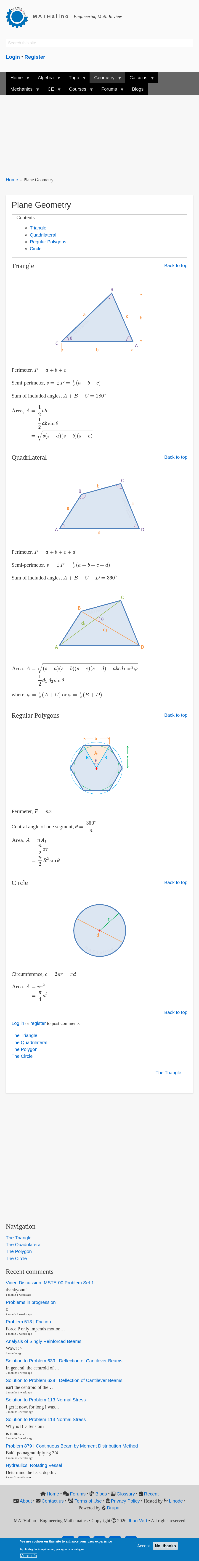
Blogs (101, 1493)
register (38, 1023)
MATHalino (51, 16)
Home (12, 179)
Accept (143, 1546)
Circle (36, 248)
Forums (78, 1493)
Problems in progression (31, 1302)
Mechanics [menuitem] (22, 91)
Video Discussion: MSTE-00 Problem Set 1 (50, 1282)
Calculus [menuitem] (139, 79)
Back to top (175, 265)
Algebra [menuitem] (47, 79)
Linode (176, 1500)
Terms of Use (88, 1500)
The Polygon (25, 1049)
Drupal (114, 1507)
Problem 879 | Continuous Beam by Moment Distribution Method (72, 1445)
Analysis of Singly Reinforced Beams (43, 1341)
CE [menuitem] (52, 91)
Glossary (126, 1493)
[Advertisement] (99, 133)
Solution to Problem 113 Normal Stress (46, 1399)
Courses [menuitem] (78, 91)
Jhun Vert (137, 1520)
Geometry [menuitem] (106, 79)
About (26, 1500)
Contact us (53, 1500)
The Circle (22, 1056)
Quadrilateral (43, 234)
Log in (18, 1023)
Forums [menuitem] (110, 91)
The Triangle (24, 1035)
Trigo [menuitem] (75, 79)
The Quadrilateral (29, 1042)
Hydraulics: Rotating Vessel (34, 1465)
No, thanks (165, 1546)
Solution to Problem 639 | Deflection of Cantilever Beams (64, 1360)
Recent (151, 1493)
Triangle (38, 227)
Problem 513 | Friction (28, 1321)
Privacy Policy (125, 1500)
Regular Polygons (48, 241)
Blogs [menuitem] (138, 89)
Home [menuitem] (18, 79)
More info (28, 1555)
